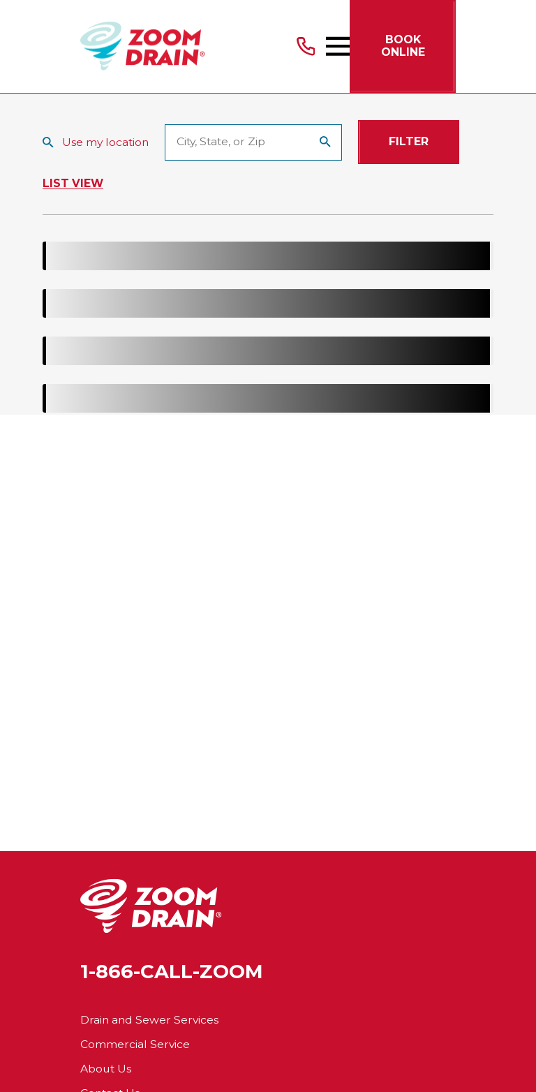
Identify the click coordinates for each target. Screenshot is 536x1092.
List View (73, 183)
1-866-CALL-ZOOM (171, 971)
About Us (105, 1068)
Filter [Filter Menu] (409, 141)
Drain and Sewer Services (149, 1019)
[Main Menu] (338, 46)
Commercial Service (135, 1044)
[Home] (142, 46)
